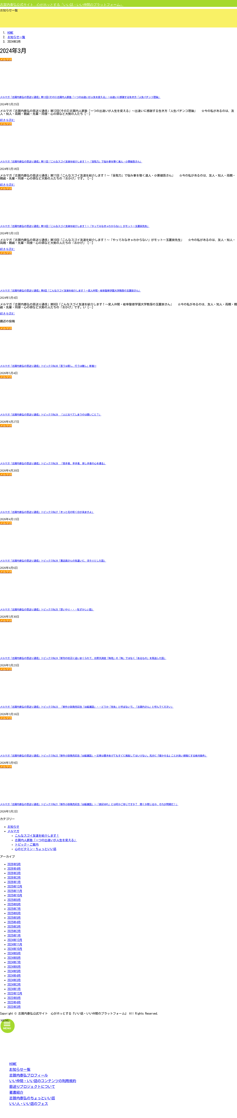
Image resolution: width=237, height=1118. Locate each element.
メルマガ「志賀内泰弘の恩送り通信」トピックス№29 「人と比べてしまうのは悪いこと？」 (50, 414)
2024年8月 (14, 957)
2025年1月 (14, 935)
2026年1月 (14, 882)
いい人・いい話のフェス (28, 1103)
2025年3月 (14, 926)
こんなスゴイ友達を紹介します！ (37, 835)
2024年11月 (14, 944)
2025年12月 (14, 886)
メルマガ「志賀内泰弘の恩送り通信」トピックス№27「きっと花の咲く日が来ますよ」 (47, 512)
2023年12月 (14, 993)
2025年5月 (14, 917)
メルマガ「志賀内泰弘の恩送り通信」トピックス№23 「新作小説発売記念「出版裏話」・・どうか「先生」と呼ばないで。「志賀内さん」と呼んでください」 (86, 706)
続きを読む (7, 120)
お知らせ (13, 826)
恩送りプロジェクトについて (32, 1086)
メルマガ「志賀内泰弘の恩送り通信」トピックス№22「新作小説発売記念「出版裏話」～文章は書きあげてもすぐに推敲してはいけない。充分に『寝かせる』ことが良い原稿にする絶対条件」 (103, 755)
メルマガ (13, 831)
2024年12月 (14, 939)
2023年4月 (14, 1002)
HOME (13, 1063)
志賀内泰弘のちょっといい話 (32, 1098)
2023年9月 (14, 997)
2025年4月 (14, 922)
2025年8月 (14, 904)
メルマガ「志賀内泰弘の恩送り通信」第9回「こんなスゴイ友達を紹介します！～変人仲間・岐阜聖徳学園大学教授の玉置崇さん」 (70, 290)
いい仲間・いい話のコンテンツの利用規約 (42, 1081)
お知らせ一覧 (19, 1069)
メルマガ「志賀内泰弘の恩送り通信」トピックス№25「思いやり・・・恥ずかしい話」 (47, 609)
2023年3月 (14, 1006)
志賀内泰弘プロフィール (28, 1075)
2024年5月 (14, 971)
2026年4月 (14, 868)
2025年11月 (14, 890)
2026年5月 (14, 864)
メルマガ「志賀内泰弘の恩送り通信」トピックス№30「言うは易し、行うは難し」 (48, 366)
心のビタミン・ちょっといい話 (35, 849)
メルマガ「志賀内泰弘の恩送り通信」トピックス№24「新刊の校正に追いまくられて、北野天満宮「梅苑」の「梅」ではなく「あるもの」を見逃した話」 (83, 658)
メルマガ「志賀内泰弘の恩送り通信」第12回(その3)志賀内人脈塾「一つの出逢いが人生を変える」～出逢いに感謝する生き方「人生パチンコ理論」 (80, 97)
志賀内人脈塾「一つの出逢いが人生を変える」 (46, 840)
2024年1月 (14, 988)
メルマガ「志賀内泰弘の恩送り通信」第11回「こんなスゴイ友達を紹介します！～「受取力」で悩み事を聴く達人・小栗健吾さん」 (71, 161)
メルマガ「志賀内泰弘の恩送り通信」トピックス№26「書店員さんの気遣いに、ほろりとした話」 (53, 560)
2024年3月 (14, 980)
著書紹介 (16, 1092)
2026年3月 (14, 873)
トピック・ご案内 (27, 844)
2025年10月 (14, 895)
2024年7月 (14, 962)
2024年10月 (14, 948)
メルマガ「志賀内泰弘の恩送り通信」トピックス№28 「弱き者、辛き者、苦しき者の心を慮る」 (53, 463)
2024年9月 (14, 953)
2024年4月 (14, 975)
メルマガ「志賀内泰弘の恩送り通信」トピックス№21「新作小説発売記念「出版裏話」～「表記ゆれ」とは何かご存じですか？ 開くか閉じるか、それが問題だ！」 (89, 804)
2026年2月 (14, 877)
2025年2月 (14, 931)
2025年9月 (14, 899)
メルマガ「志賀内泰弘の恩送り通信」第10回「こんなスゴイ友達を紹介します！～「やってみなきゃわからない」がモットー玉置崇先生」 (74, 226)
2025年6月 (14, 913)
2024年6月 (14, 966)
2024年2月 (14, 984)
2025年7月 (14, 908)
